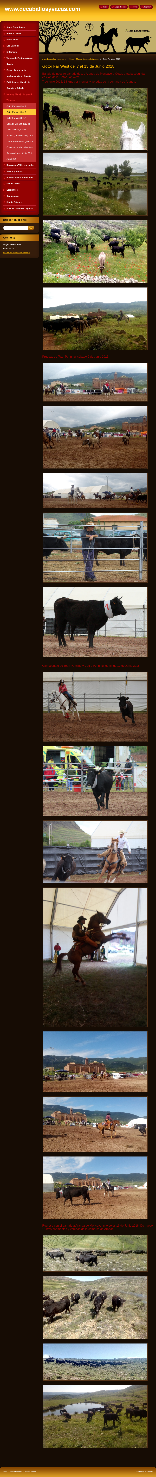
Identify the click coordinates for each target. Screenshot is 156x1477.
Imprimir (147, 7)
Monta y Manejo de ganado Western (84, 59)
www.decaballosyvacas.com (53, 59)
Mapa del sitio (120, 7)
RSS (135, 7)
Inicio (105, 7)
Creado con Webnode (144, 1471)
